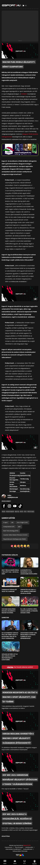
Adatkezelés (29, 847)
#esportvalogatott (10, 511)
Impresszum (8, 847)
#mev (25, 511)
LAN (12, 522)
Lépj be (10, 667)
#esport (3, 511)
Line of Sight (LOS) (22, 522)
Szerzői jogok (19, 847)
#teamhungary (30, 511)
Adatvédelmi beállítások (13, 849)
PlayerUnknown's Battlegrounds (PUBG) (14, 539)
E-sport (5, 522)
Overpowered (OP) (8, 526)
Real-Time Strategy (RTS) (10, 531)
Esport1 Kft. (27, 845)
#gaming (17, 511)
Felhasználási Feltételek (20, 851)
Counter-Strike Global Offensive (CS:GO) (15, 535)
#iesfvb (21, 511)
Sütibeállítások (27, 849)
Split (19, 526)
